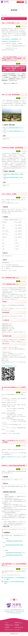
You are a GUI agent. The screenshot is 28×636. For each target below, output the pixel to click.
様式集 (4, 138)
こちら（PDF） (16, 433)
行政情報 (7, 627)
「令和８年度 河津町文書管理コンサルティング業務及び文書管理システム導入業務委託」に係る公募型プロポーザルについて (13, 58)
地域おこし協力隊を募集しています (11, 22)
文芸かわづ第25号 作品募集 (9, 194)
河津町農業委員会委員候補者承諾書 (13, 552)
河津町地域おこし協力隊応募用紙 (9, 41)
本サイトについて (9, 629)
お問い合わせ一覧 (19, 627)
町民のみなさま (18, 622)
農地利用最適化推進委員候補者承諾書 (14, 555)
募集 (18, 26)
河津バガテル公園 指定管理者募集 (11, 94)
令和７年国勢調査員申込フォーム (9, 365)
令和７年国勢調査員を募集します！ (11, 277)
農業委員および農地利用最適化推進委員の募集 (13, 465)
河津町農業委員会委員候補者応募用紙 (14, 540)
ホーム (6, 622)
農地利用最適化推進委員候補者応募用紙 (14, 544)
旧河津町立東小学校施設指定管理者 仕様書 (13, 177)
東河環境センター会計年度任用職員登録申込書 (14, 581)
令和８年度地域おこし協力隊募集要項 (10, 39)
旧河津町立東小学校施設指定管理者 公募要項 (13, 174)
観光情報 (17, 624)
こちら (7, 83)
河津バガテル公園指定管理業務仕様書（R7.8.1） (14, 131)
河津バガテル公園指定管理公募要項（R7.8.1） (13, 127)
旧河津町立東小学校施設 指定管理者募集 (12, 147)
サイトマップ (18, 629)
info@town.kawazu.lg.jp (15, 612)
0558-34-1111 (9, 611)
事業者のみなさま (9, 624)
